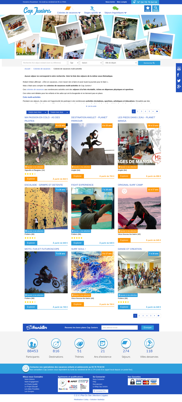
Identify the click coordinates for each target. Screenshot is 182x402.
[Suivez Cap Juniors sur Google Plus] (179, 86)
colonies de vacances (35, 89)
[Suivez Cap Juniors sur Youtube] (179, 68)
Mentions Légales (100, 395)
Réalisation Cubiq (81, 399)
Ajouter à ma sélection (35, 167)
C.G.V (76, 395)
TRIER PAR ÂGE (56, 112)
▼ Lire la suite (91, 106)
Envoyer (148, 327)
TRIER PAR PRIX (34, 112)
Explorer (31, 179)
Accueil (27, 69)
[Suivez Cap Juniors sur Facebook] (179, 75)
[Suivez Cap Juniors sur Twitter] (179, 80)
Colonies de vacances (41, 69)
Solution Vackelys (97, 399)
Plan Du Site (86, 395)
